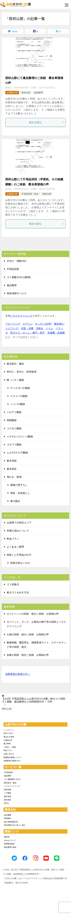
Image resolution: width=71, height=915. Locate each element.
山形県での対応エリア (19, 522)
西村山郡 (26, 92)
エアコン (27, 323)
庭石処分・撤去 (15, 363)
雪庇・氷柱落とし (20, 493)
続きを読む (46, 122)
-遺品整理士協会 (10, 847)
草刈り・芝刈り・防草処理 (21, 371)
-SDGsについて (10, 840)
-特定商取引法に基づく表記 (14, 825)
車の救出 (15, 501)
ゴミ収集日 (13, 584)
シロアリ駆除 (14, 412)
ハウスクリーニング (21, 315)
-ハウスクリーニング (12, 786)
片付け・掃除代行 (16, 261)
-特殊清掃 (7, 790)
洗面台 (39, 328)
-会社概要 (7, 815)
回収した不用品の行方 (19, 554)
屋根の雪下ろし (19, 485)
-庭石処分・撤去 (10, 783)
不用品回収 (13, 269)
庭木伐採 (12, 460)
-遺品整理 (7, 776)
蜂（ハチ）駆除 (15, 380)
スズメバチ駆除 (19, 396)
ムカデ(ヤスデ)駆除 (17, 452)
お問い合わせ (9, 754)
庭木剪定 (12, 468)
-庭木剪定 (7, 800)
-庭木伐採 (7, 796)
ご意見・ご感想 (10, 747)
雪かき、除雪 (14, 477)
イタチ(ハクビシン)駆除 (20, 436)
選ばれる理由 (9, 737)
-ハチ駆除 (7, 793)
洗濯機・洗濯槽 (56, 332)
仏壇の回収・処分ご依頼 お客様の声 (28, 634)
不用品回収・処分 (30, 194)
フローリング (12, 323)
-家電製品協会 (9, 844)
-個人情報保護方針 (11, 822)
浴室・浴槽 (27, 328)
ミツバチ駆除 (17, 404)
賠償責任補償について (12, 757)
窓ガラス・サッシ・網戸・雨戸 (27, 332)
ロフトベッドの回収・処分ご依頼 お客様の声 (33, 613)
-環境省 (6, 837)
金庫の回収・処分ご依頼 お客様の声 (28, 655)
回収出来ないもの (20, 562)
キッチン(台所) (43, 323)
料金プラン (13, 538)
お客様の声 (12, 92)
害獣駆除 (12, 420)
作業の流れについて (18, 530)
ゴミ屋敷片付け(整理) (19, 277)
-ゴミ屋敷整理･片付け (12, 779)
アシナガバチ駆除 (20, 388)
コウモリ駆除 (14, 428)
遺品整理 (38, 92)
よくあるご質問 (15, 546)
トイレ (49, 328)
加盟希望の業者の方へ (17, 674)
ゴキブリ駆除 (14, 444)
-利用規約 (7, 818)
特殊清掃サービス (16, 293)
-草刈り (6, 803)
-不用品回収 (8, 772)
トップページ (9, 730)
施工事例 (7, 744)
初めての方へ (9, 733)
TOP (35, 700)
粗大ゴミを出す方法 (18, 592)
